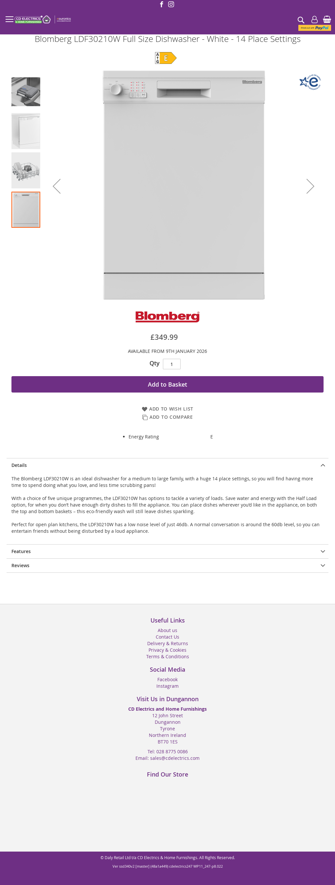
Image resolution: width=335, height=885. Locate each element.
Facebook (167, 679)
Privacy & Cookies (167, 650)
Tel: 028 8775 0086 (168, 751)
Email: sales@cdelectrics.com (167, 758)
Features (21, 551)
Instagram (167, 686)
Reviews (20, 565)
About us (167, 630)
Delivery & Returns (167, 643)
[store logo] (42, 20)
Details (19, 465)
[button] (57, 186)
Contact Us (167, 637)
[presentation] (167, 465)
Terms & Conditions (167, 656)
